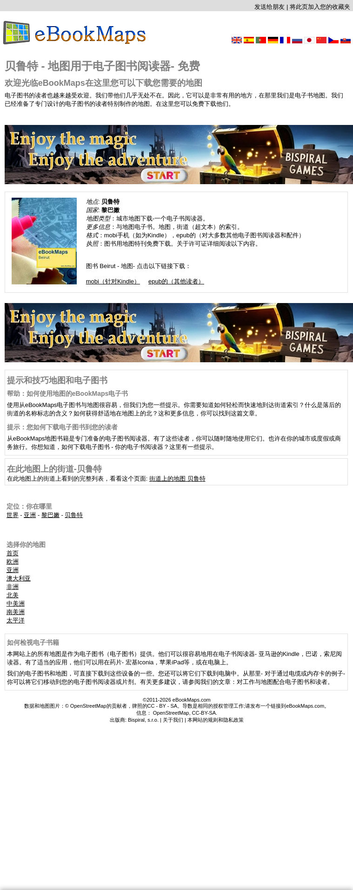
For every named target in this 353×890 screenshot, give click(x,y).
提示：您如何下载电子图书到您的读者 (62, 427)
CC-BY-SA (204, 713)
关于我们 (173, 720)
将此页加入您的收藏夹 (320, 6)
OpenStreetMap (171, 713)
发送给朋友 (269, 6)
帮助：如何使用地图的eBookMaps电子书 (67, 393)
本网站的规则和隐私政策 (215, 720)
